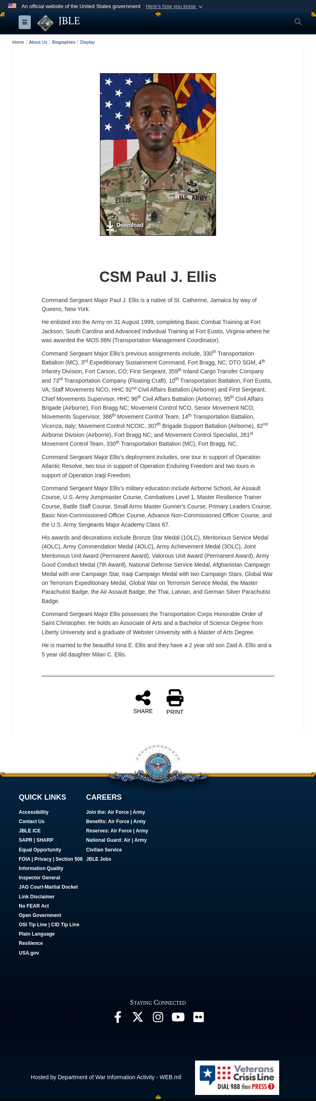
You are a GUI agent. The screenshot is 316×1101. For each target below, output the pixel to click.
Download (124, 226)
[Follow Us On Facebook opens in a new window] (118, 1019)
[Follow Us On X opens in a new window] (138, 1019)
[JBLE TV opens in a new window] (178, 1019)
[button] (175, 6)
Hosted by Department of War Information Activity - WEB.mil (106, 1077)
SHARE (143, 701)
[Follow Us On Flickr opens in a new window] (199, 1019)
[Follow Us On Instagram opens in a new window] (158, 1019)
